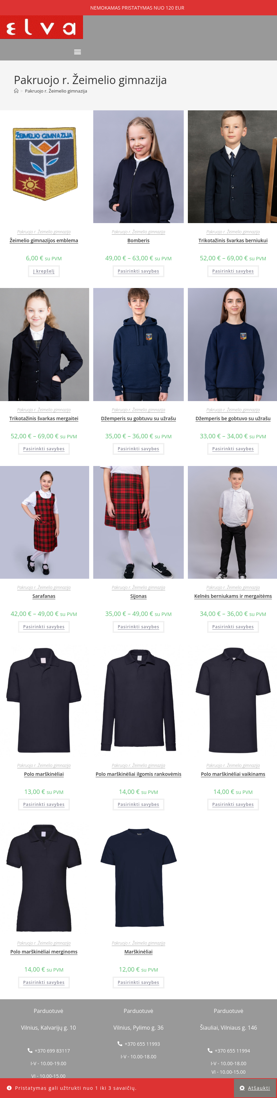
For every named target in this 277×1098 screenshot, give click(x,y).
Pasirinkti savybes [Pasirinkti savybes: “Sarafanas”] (44, 627)
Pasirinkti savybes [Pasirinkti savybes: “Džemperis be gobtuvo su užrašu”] (233, 449)
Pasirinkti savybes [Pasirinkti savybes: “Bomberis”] (139, 271)
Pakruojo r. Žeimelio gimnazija (56, 91)
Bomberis (138, 240)
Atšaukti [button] (259, 1088)
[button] (77, 51)
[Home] (16, 91)
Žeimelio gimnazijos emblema (44, 240)
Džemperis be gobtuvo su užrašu (233, 418)
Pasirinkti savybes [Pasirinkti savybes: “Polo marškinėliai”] (44, 804)
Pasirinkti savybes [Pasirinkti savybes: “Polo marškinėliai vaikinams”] (233, 804)
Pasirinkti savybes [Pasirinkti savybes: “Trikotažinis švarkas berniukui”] (233, 271)
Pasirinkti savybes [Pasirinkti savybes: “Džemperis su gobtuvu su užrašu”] (139, 449)
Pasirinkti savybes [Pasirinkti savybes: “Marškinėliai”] (139, 982)
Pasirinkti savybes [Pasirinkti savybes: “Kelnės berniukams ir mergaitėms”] (233, 627)
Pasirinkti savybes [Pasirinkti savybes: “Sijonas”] (139, 627)
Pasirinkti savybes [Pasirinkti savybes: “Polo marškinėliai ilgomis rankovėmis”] (139, 804)
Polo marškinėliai (44, 774)
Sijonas (138, 596)
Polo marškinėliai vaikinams (233, 774)
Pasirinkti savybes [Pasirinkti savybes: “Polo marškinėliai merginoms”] (44, 982)
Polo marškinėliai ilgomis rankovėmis (138, 774)
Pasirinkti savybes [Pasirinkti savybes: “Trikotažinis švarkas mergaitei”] (44, 449)
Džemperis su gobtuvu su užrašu (138, 418)
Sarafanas (43, 596)
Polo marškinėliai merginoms (44, 951)
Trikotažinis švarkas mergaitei (44, 418)
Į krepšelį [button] (44, 271)
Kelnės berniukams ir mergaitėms (233, 596)
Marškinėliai (138, 951)
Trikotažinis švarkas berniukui (232, 240)
